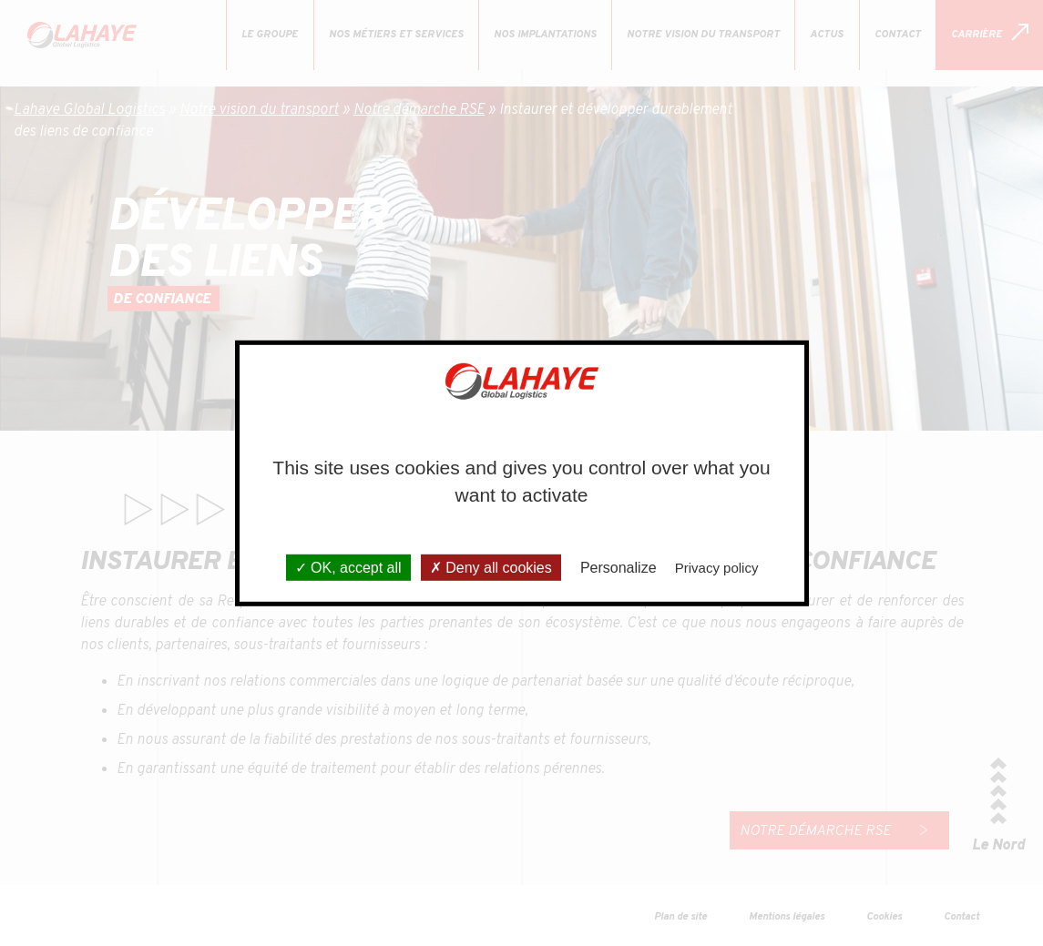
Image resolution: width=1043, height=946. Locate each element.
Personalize (618, 567)
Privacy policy (717, 567)
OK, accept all (348, 567)
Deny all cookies (491, 567)
